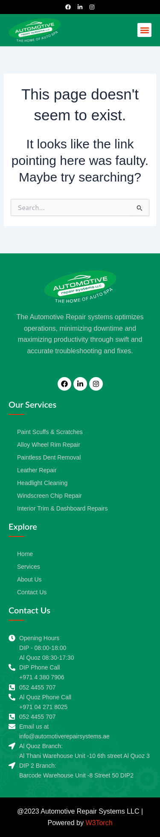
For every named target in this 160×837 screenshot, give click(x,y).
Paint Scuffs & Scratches (50, 431)
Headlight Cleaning (42, 483)
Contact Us (32, 592)
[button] (144, 30)
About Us (29, 579)
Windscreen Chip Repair (49, 495)
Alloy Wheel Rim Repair (48, 444)
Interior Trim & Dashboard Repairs (62, 508)
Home (25, 553)
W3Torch (98, 822)
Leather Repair (37, 470)
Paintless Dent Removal (49, 457)
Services (28, 566)
